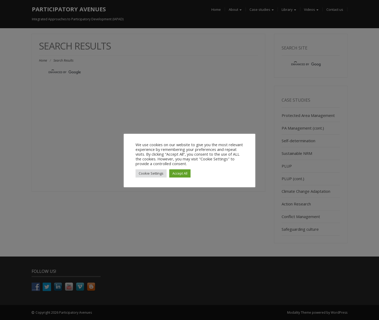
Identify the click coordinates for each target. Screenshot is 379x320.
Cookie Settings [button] (151, 173)
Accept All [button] (179, 173)
